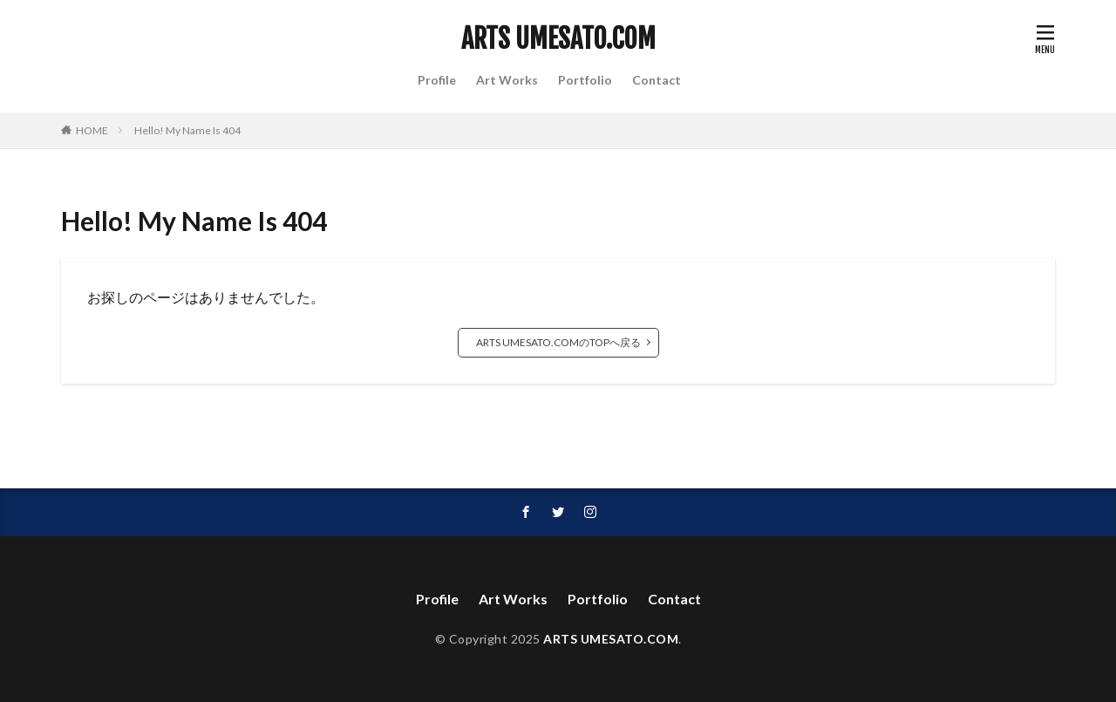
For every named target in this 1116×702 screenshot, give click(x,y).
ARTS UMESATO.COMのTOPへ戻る (558, 342)
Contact (656, 79)
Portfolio (585, 79)
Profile (437, 79)
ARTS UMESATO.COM (558, 39)
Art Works (507, 79)
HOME (92, 130)
